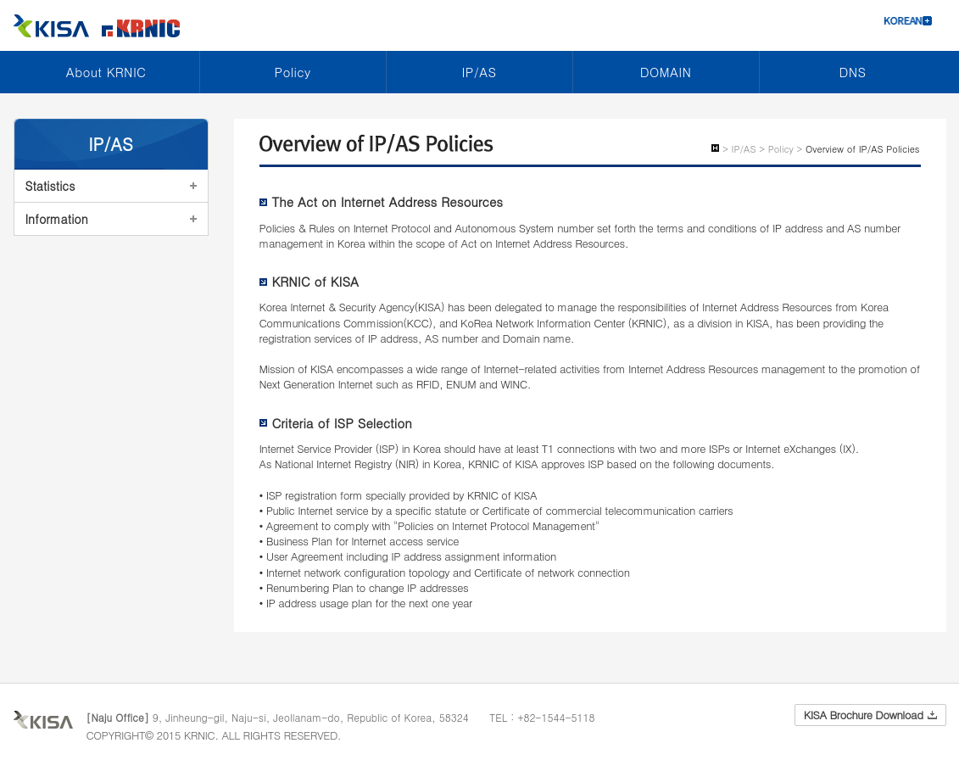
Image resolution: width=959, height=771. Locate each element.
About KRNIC (106, 72)
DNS (853, 72)
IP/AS (479, 72)
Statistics (50, 185)
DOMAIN (665, 72)
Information (56, 218)
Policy (293, 72)
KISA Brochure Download (870, 715)
